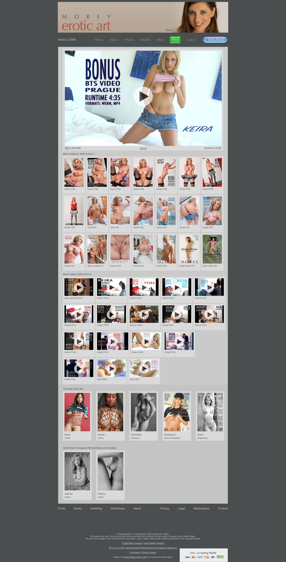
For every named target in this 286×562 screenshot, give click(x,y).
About (137, 508)
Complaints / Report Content (143, 552)
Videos (114, 39)
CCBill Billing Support (132, 543)
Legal (181, 508)
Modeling (96, 508)
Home (99, 39)
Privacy (164, 508)
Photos (130, 39)
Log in (191, 39)
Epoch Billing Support (154, 543)
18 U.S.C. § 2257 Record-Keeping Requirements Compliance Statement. (143, 548)
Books (78, 508)
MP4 (67, 148)
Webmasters (201, 508)
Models (146, 39)
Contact (223, 508)
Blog (160, 39)
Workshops (118, 508)
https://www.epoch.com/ (135, 557)
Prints (61, 508)
